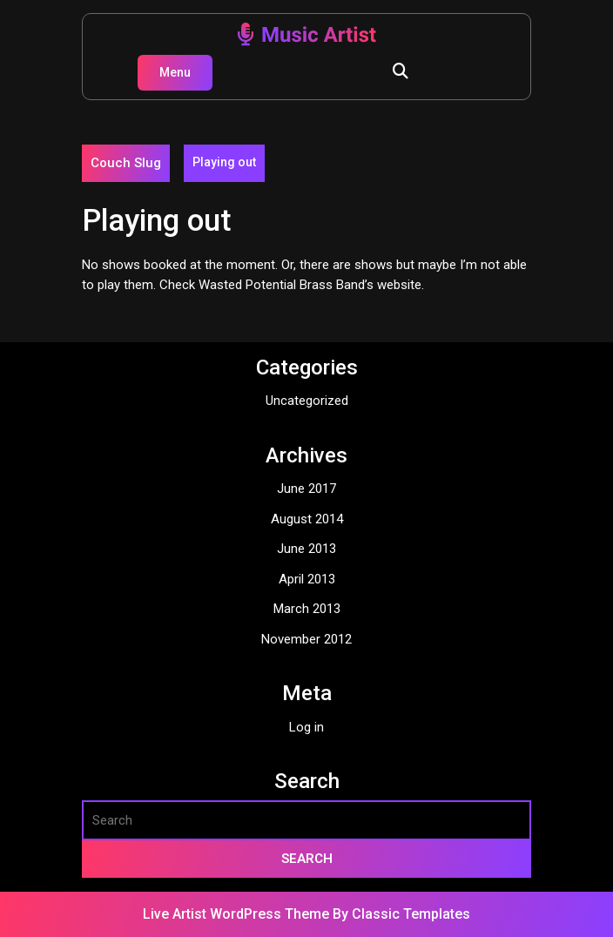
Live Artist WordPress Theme (238, 914)
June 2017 (306, 488)
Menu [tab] (175, 72)
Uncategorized (307, 400)
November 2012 (306, 639)
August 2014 (307, 519)
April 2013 (307, 579)
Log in (306, 727)
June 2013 (306, 548)
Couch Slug (126, 163)
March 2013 (306, 609)
